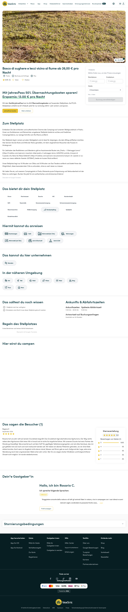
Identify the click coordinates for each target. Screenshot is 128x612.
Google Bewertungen (90, 548)
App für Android (16, 548)
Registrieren (33, 557)
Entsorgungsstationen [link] (82, 4)
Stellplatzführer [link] (55, 4)
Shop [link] (45, 4)
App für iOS (15, 543)
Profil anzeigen (46, 509)
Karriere (86, 560)
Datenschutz (46, 608)
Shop (103, 543)
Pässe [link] (32, 4)
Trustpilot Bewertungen (88, 553)
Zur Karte (32, 552)
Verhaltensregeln (35, 548)
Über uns (86, 543)
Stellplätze (23, 4)
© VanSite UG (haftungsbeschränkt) (31, 608)
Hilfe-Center (69, 543)
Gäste (90, 86)
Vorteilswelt (105, 552)
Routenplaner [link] (99, 4)
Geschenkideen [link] (67, 4)
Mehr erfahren (26, 111)
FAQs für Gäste (34, 543)
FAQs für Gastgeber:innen (53, 544)
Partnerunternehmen (90, 564)
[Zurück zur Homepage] (9, 3)
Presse (67, 608)
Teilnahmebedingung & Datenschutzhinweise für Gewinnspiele (89, 608)
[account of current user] (122, 4)
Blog (102, 548)
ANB (53, 608)
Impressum (60, 608)
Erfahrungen (69, 552)
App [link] (39, 4)
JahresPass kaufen (10, 111)
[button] (114, 4)
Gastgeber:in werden (54, 550)
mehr (101, 503)
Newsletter (105, 557)
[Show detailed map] (64, 381)
